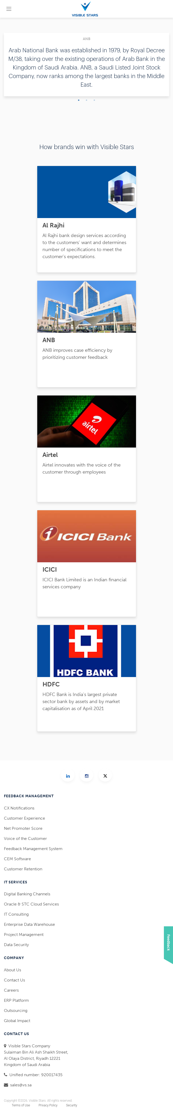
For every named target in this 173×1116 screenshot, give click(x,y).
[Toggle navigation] (9, 9)
